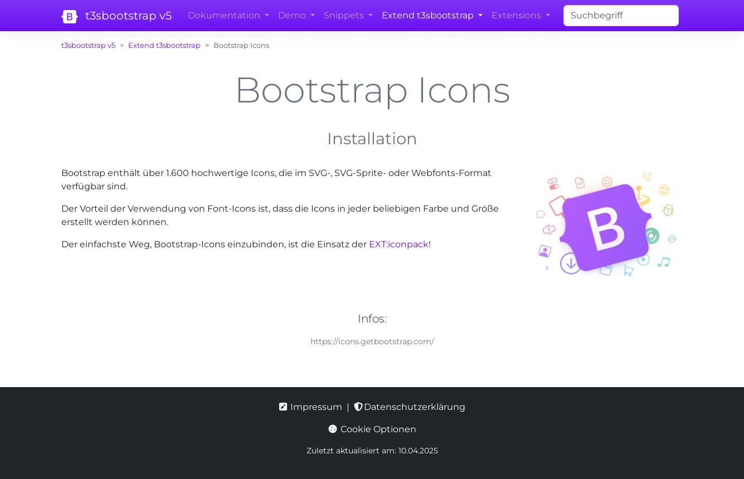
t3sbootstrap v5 (115, 16)
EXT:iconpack (399, 244)
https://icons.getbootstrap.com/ (372, 341)
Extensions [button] (517, 15)
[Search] (620, 15)
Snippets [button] (345, 15)
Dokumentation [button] (225, 15)
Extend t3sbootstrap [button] (429, 15)
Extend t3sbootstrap (164, 45)
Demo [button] (293, 15)
